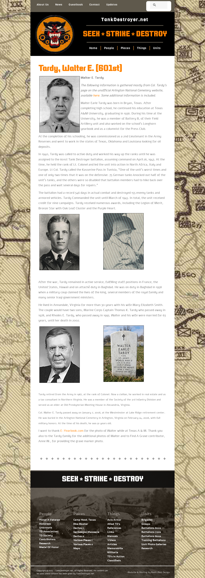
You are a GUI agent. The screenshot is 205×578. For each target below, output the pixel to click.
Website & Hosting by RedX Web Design (149, 572)
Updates (111, 4)
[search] (155, 5)
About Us (43, 4)
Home (93, 48)
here (96, 95)
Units (157, 48)
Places (125, 48)
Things (141, 48)
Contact (94, 4)
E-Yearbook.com (71, 431)
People (109, 48)
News (58, 4)
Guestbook (76, 4)
